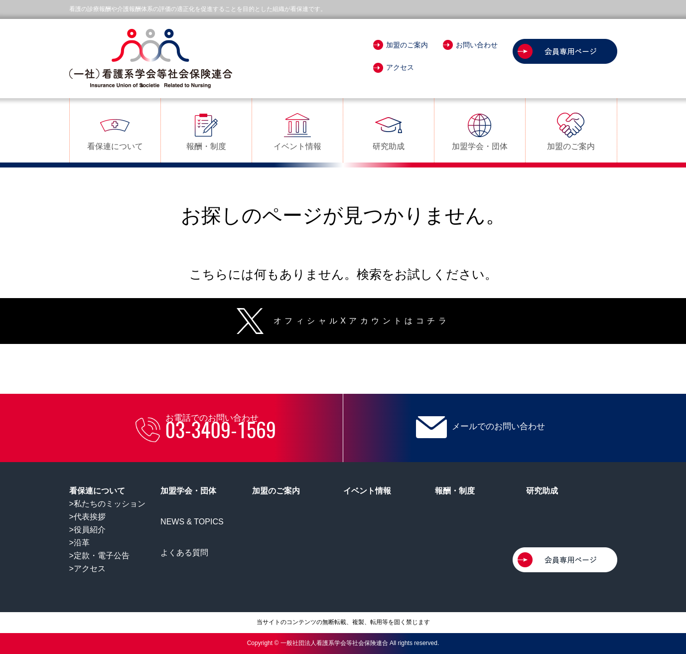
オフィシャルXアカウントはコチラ (343, 321)
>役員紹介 (87, 529)
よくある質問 (184, 552)
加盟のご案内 (400, 45)
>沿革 (79, 542)
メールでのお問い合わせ (480, 427)
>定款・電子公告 (99, 555)
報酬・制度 (206, 131)
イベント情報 (297, 131)
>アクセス (87, 568)
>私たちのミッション (107, 503)
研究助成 (389, 131)
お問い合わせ (470, 45)
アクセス (393, 67)
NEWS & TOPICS (192, 521)
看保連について (115, 131)
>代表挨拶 (87, 516)
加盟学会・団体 (480, 131)
